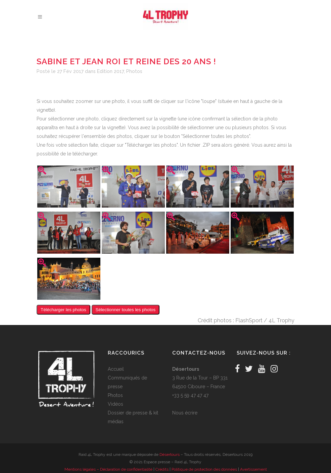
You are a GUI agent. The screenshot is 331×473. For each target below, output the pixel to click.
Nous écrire (184, 412)
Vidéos (115, 404)
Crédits (162, 469)
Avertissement (253, 469)
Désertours (169, 454)
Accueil (116, 369)
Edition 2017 (110, 71)
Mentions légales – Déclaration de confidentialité (108, 469)
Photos (134, 71)
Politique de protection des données (204, 469)
